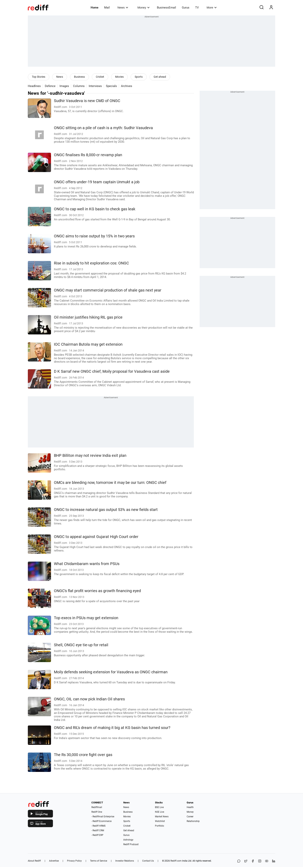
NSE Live (159, 812)
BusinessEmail (166, 7)
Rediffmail (96, 807)
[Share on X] (245, 861)
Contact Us (148, 860)
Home (94, 7)
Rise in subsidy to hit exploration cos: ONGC (91, 263)
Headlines (34, 86)
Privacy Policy (74, 860)
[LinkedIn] (273, 861)
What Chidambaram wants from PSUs (86, 564)
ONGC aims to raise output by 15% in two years (94, 236)
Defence (50, 86)
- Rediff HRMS (98, 825)
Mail (107, 7)
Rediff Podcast (131, 844)
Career (190, 816)
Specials (111, 86)
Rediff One (96, 812)
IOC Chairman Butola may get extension (88, 344)
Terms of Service (98, 860)
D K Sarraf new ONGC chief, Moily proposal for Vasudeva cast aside (112, 371)
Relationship (193, 821)
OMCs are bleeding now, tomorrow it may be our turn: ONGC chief (110, 482)
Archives (126, 86)
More (212, 7)
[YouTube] (266, 861)
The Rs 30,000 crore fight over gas (83, 755)
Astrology (128, 839)
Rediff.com (176, 860)
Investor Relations (124, 860)
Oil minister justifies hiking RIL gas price (88, 317)
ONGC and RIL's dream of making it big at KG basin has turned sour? (112, 727)
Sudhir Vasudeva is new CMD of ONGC (87, 101)
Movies (119, 76)
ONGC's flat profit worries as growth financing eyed (97, 591)
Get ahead (160, 76)
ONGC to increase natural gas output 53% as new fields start (106, 509)
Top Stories (38, 76)
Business (79, 76)
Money (143, 7)
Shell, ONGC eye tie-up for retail (81, 645)
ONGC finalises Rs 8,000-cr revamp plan (88, 155)
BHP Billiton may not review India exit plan (90, 455)
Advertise (54, 860)
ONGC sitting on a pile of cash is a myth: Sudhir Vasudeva (103, 128)
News (122, 7)
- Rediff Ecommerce (101, 821)
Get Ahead (128, 830)
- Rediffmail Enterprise (102, 816)
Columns (79, 86)
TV (197, 7)
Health (190, 807)
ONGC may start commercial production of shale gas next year (107, 290)
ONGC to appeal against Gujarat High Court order (96, 537)
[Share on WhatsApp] (238, 861)
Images (64, 86)
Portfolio (159, 825)
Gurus (185, 7)
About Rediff (34, 860)
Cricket (100, 76)
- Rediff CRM (97, 830)
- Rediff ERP (97, 835)
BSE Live (159, 807)
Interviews (95, 86)
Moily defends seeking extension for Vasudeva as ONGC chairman (111, 672)
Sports (139, 76)
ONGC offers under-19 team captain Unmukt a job (97, 182)
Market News (162, 816)
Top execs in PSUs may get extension (86, 618)
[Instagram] (259, 861)
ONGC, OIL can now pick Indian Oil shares (89, 699)
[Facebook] (252, 861)
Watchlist (160, 821)
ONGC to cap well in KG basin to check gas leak (94, 209)
